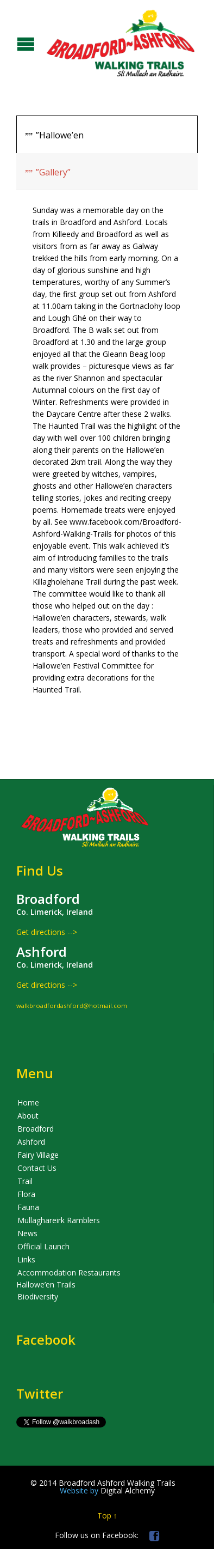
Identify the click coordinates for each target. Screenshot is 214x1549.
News (27, 1233)
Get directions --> (46, 932)
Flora (26, 1194)
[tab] (107, 134)
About (28, 1115)
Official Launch (43, 1246)
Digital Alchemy (107, 1490)
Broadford (35, 1128)
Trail (25, 1181)
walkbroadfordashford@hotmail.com (71, 1005)
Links (26, 1259)
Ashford (31, 1142)
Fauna (28, 1207)
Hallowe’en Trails (45, 1284)
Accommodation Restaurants (69, 1272)
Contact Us (36, 1168)
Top (104, 1515)
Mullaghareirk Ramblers (58, 1220)
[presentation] (107, 134)
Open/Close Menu (9, 42)
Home (28, 1102)
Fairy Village (38, 1155)
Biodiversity (37, 1296)
